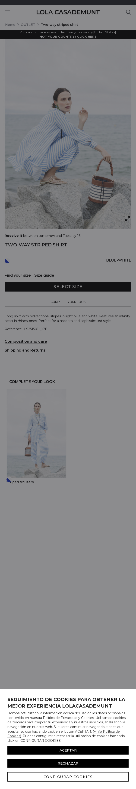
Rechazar (68, 763)
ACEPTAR (68, 750)
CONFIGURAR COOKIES (68, 777)
